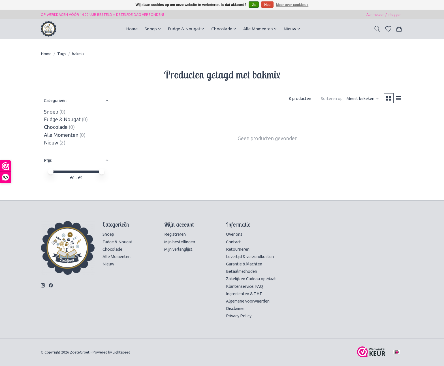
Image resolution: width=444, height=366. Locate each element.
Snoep (51, 111)
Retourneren (237, 249)
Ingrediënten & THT (244, 293)
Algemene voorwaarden (248, 301)
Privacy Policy (238, 315)
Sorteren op (332, 98)
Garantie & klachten (244, 263)
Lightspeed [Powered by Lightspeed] (121, 352)
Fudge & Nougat (62, 119)
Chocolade (56, 127)
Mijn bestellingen (179, 241)
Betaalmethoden (241, 271)
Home (132, 28)
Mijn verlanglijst (178, 249)
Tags (61, 53)
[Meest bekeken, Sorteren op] (363, 98)
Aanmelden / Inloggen (384, 14)
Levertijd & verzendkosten (250, 256)
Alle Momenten (61, 135)
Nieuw (51, 142)
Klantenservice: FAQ (244, 286)
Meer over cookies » (292, 5)
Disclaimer (235, 308)
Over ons (234, 234)
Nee (267, 5)
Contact (233, 241)
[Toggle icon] (377, 29)
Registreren (175, 234)
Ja (253, 5)
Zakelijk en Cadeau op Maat (251, 278)
